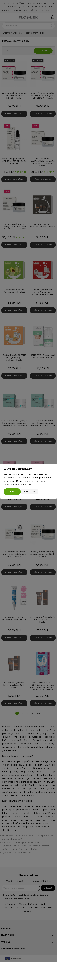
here (30, 484)
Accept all (12, 492)
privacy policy (38, 481)
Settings (29, 491)
